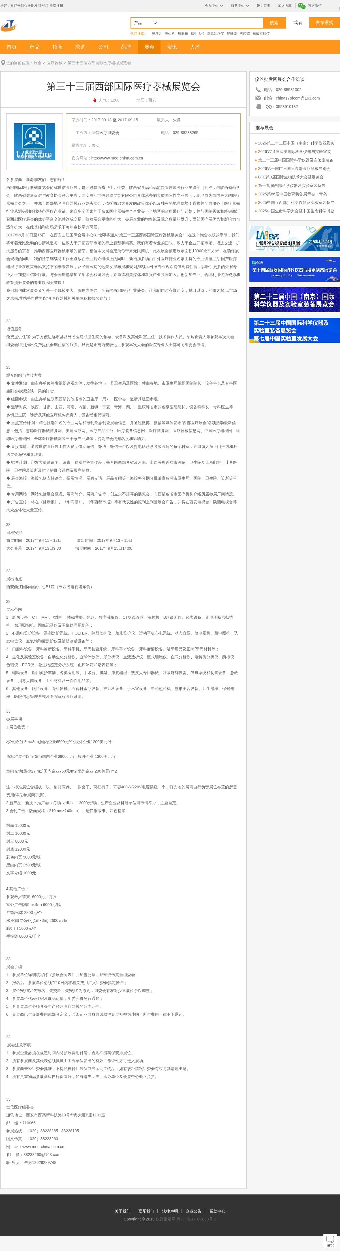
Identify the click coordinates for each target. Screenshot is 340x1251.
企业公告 (194, 1211)
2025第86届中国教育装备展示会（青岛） (294, 194)
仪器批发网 (166, 1219)
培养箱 (183, 34)
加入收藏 (285, 6)
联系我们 (146, 1211)
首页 (12, 47)
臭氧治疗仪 (215, 34)
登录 (45, 6)
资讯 (172, 47)
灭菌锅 (245, 34)
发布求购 (324, 22)
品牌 (126, 47)
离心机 (170, 34)
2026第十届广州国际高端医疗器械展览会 (294, 168)
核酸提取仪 (261, 34)
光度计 (157, 34)
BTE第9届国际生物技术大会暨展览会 (291, 177)
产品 (34, 47)
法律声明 (170, 1211)
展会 (149, 47)
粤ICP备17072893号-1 (196, 1219)
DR (201, 33)
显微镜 (232, 34)
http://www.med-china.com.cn (117, 158)
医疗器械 (55, 63)
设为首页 (263, 6)
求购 (80, 47)
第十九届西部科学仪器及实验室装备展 (292, 185)
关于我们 (123, 1211)
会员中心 (212, 6)
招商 (57, 47)
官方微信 (315, 6)
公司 (103, 47)
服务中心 (238, 6)
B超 (193, 34)
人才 (195, 47)
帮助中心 (217, 1211)
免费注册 (56, 6)
